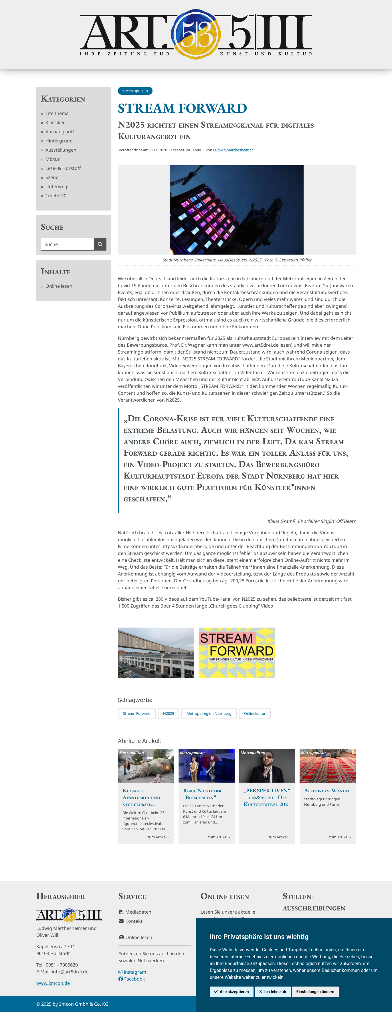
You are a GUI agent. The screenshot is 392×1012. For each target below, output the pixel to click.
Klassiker (54, 122)
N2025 (168, 713)
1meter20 (55, 196)
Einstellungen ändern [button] (315, 991)
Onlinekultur (255, 713)
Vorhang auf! (59, 131)
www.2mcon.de (53, 983)
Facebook (131, 979)
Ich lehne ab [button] (275, 991)
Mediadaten (134, 912)
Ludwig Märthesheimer (233, 149)
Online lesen (58, 286)
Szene (51, 177)
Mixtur (52, 159)
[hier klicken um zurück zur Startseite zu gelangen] (196, 34)
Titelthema (56, 113)
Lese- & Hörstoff (62, 168)
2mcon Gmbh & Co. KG (83, 1004)
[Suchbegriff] (67, 244)
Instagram (132, 972)
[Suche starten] (100, 244)
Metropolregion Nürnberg (209, 713)
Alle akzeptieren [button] (234, 991)
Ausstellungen (60, 150)
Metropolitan (136, 90)
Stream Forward (137, 713)
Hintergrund (58, 141)
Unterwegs (57, 186)
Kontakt (130, 921)
